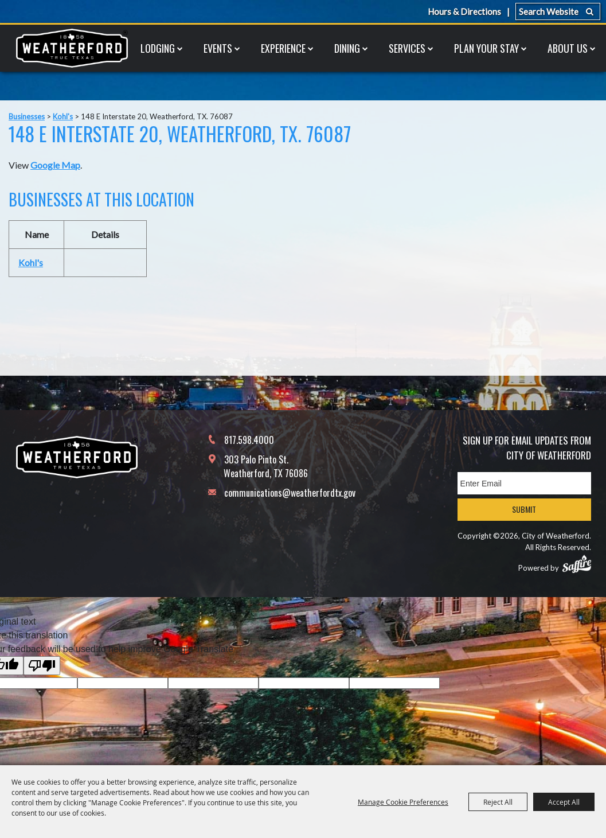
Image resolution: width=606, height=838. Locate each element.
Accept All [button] (564, 801)
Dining (347, 48)
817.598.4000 (249, 440)
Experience (283, 48)
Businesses (27, 116)
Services (407, 48)
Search (590, 11)
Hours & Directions (464, 11)
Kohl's (63, 116)
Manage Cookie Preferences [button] (403, 801)
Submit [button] (524, 509)
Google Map (55, 164)
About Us (568, 48)
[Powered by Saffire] (576, 564)
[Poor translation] (42, 665)
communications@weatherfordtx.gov (289, 493)
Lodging (157, 48)
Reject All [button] (498, 801)
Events (218, 48)
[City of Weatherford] (71, 48)
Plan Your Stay (486, 48)
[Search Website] (558, 11)
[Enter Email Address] (524, 483)
